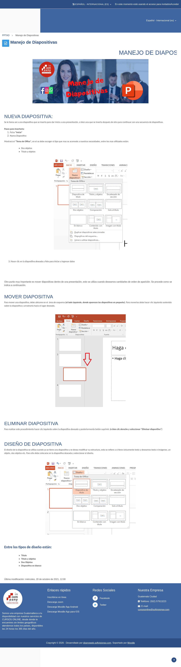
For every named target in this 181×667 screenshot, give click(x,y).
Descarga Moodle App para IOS (93, 627)
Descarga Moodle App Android (90, 619)
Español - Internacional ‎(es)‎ (160, 20)
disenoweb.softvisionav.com (118, 662)
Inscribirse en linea (88, 607)
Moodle (152, 662)
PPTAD (48, 35)
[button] (92, 4)
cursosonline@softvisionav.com (164, 620)
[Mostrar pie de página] (173, 659)
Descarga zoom (87, 612)
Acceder (175, 4)
